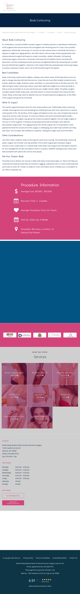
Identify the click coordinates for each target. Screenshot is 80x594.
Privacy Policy (28, 558)
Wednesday (18, 472)
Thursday (18, 475)
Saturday (18, 481)
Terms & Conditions (43, 558)
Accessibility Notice (60, 558)
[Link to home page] (30, 6)
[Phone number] (13, 495)
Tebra (49, 586)
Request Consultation (13, 502)
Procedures (51, 32)
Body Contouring (69, 32)
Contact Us (73, 558)
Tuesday (18, 469)
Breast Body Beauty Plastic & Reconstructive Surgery (19, 32)
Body (60, 32)
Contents (41, 32)
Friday (18, 478)
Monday (18, 467)
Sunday (18, 484)
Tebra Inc (17, 558)
